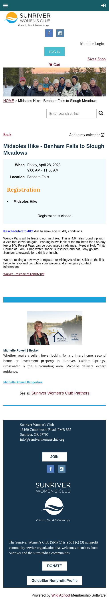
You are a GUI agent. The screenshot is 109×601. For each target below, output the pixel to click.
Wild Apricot (60, 595)
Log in (54, 51)
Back (7, 135)
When (20, 165)
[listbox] (87, 135)
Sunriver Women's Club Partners (60, 393)
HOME (8, 101)
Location (17, 177)
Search (101, 113)
